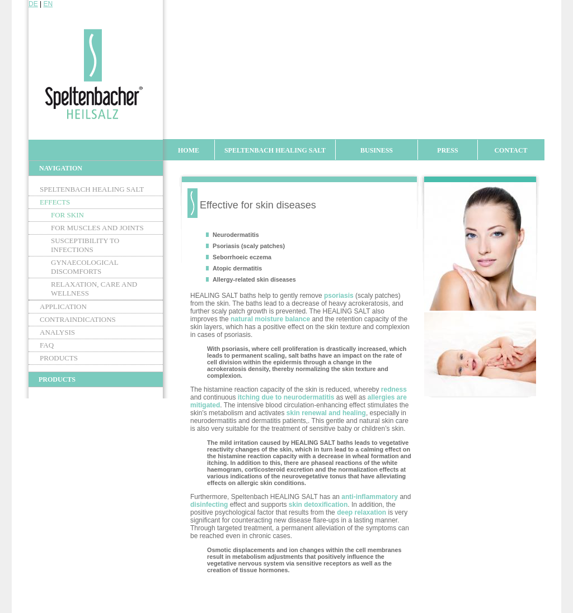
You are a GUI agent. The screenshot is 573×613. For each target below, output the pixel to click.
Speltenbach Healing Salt (275, 150)
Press (447, 150)
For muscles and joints (97, 228)
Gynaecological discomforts (84, 266)
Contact (510, 150)
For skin (67, 215)
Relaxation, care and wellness (94, 288)
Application (63, 306)
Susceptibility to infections (85, 245)
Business (376, 150)
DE (33, 4)
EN (48, 4)
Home (188, 150)
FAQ (47, 345)
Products (59, 358)
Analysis (57, 332)
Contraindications (78, 319)
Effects (55, 202)
